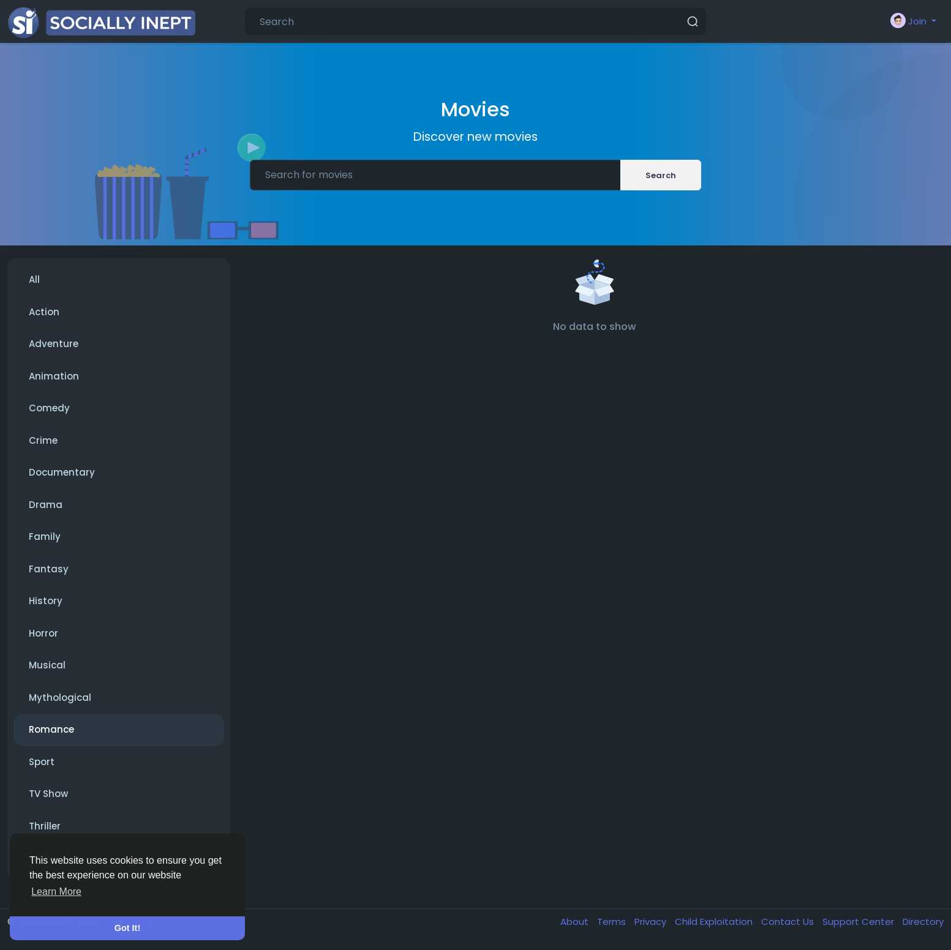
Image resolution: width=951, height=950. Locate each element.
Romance (51, 729)
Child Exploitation (715, 921)
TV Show (48, 793)
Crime (43, 440)
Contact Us (788, 921)
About (575, 921)
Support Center (859, 921)
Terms (612, 921)
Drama (45, 504)
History (45, 600)
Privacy (651, 921)
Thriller (45, 826)
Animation (54, 376)
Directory (923, 921)
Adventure (53, 343)
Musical (47, 665)
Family (45, 536)
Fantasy (49, 569)
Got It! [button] (127, 928)
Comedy (49, 408)
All (34, 279)
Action (44, 311)
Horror (43, 633)
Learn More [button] (56, 891)
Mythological (60, 697)
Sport (42, 761)
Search (660, 175)
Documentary (62, 472)
